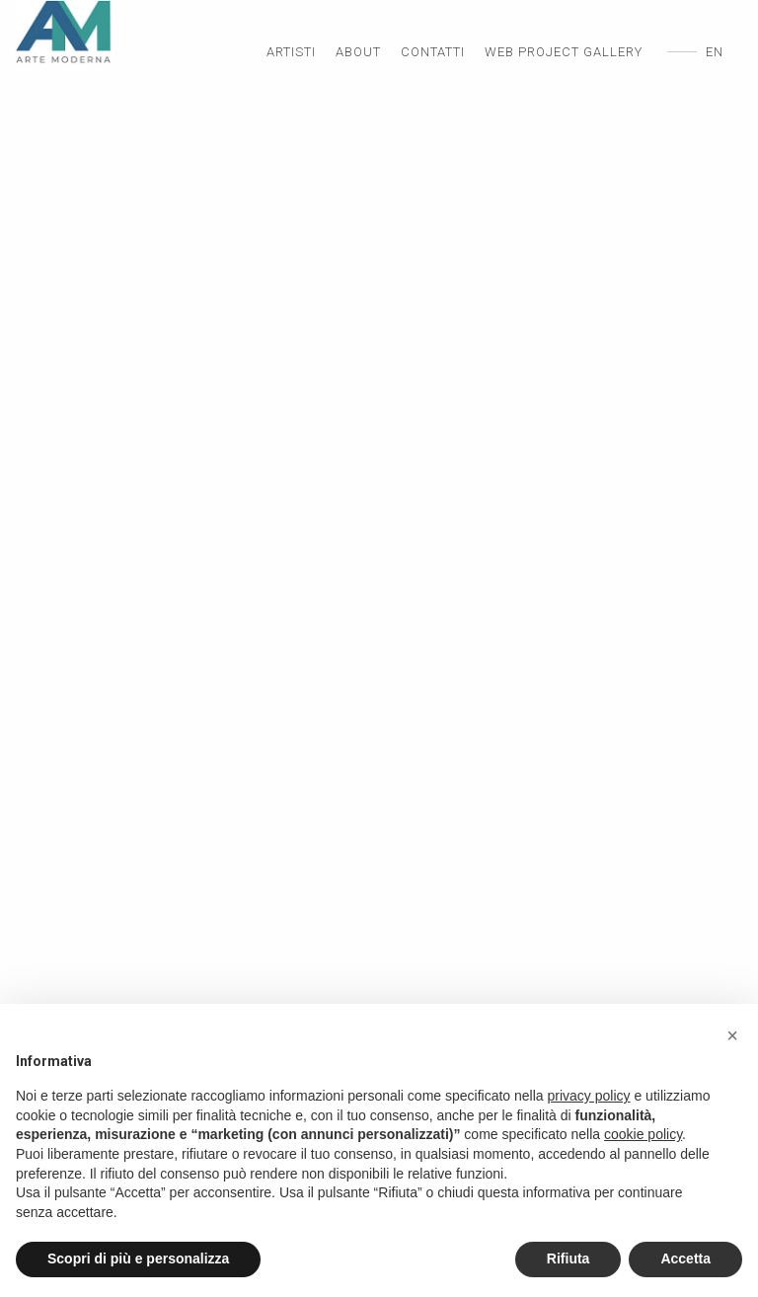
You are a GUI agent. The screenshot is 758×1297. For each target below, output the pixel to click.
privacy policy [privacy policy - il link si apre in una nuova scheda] (589, 1096)
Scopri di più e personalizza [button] (138, 1258)
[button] (732, 1035)
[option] (379, 661)
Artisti (291, 51)
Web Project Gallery (564, 51)
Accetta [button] (685, 1258)
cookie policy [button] (643, 1134)
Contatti (433, 51)
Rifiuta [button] (568, 1258)
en (714, 51)
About (358, 51)
